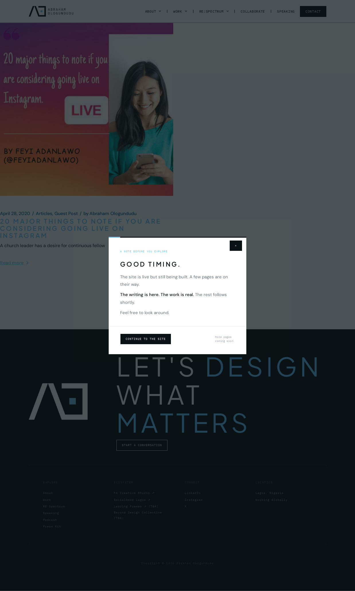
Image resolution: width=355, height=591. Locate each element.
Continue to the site (146, 339)
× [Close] (236, 245)
